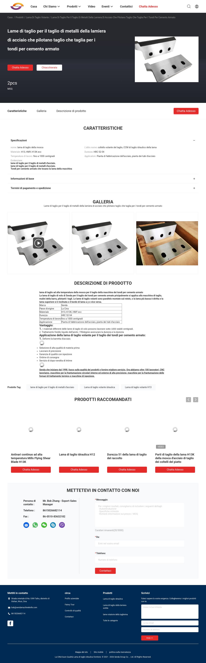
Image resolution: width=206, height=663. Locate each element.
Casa (10, 17)
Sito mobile (98, 652)
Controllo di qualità (73, 611)
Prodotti (20, 17)
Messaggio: (102, 499)
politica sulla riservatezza (120, 652)
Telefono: (101, 553)
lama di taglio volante (37, 17)
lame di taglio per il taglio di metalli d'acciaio (52, 387)
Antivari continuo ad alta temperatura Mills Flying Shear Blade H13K (30, 458)
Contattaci (105, 570)
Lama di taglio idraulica (113, 599)
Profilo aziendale (72, 598)
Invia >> (149, 638)
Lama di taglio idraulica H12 (77, 454)
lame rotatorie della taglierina (115, 614)
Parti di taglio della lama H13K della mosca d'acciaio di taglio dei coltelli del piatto (174, 458)
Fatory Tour (69, 605)
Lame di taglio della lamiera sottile (114, 606)
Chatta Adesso (20, 67)
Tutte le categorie (110, 620)
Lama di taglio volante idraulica (99, 387)
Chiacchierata (49, 67)
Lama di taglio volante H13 (138, 387)
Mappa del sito (81, 652)
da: (98, 537)
